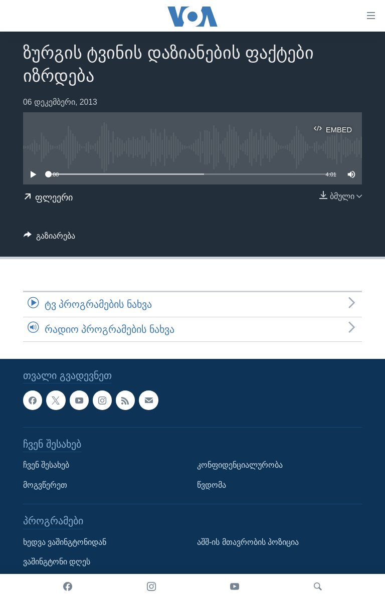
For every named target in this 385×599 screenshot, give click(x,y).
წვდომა (211, 485)
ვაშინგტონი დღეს (56, 561)
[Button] (49, 238)
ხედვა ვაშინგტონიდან (64, 542)
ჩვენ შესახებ (46, 465)
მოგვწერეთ (45, 485)
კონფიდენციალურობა (240, 465)
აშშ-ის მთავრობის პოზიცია (248, 542)
